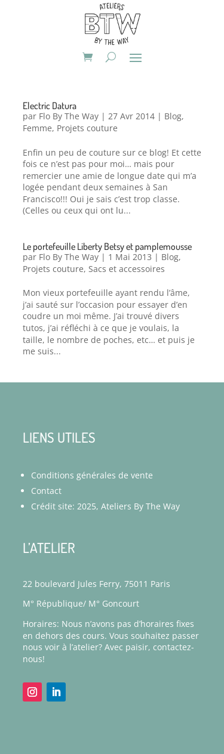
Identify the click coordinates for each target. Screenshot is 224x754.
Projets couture (87, 128)
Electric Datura (49, 106)
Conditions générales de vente (92, 475)
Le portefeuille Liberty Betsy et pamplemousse (107, 246)
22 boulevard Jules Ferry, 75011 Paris (96, 583)
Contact (46, 490)
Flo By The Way (69, 116)
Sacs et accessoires (126, 268)
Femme (37, 128)
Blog (173, 116)
